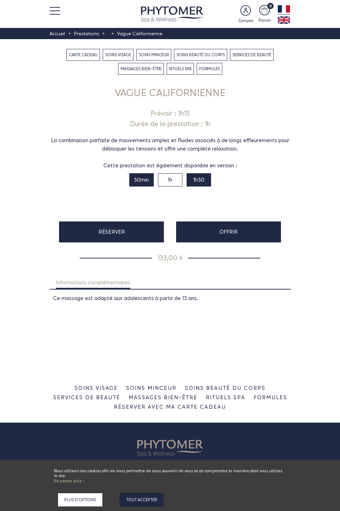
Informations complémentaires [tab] (93, 282)
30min (141, 179)
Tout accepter (141, 499)
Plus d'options (80, 499)
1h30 (198, 179)
